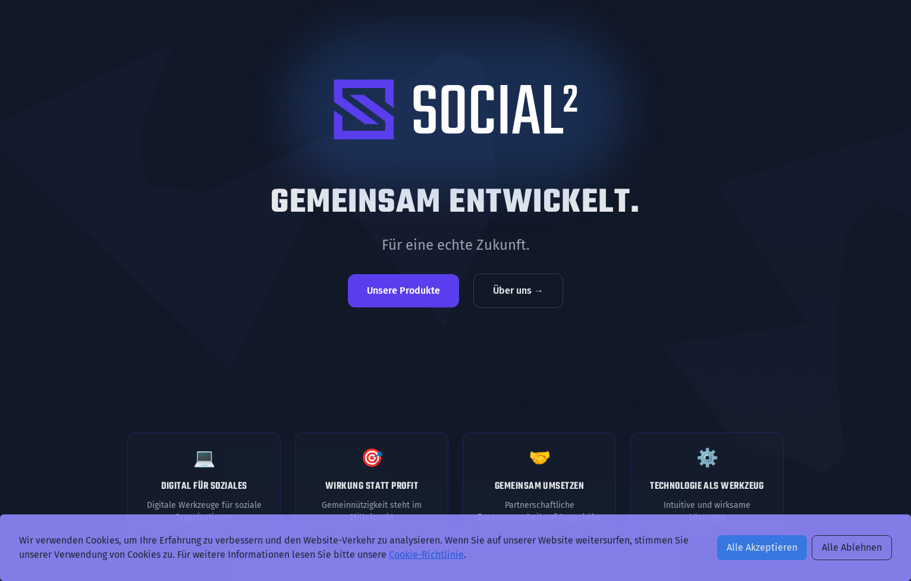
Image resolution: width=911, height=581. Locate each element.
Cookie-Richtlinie (426, 554)
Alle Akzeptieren (762, 547)
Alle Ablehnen (852, 547)
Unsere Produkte (403, 290)
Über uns (518, 290)
